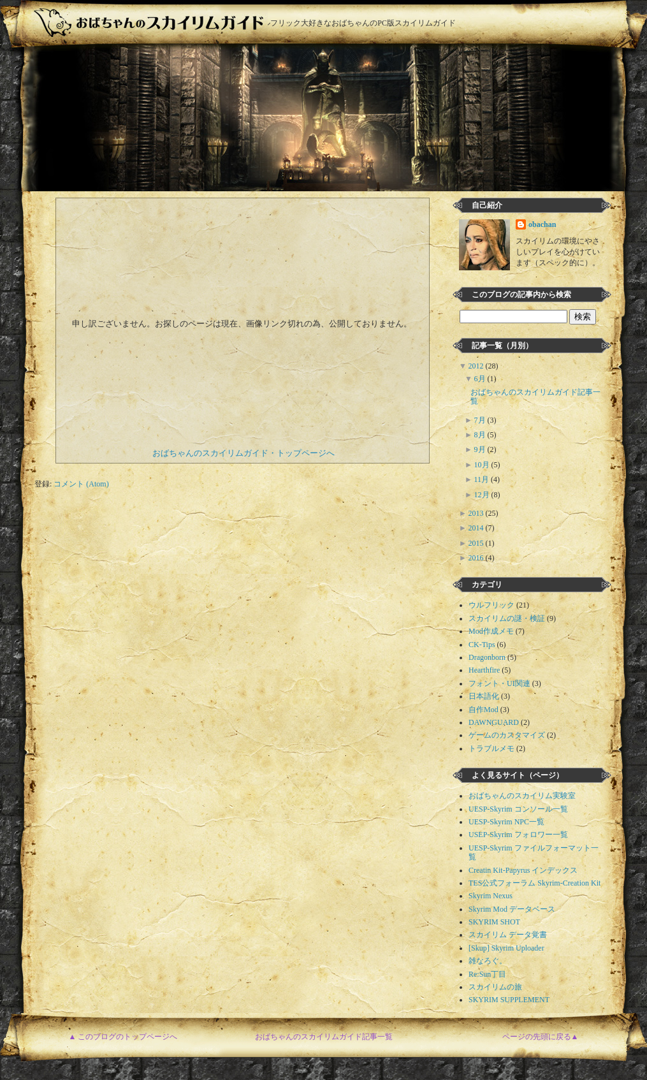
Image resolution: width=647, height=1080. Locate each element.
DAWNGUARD (494, 722)
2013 (477, 513)
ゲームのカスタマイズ (507, 735)
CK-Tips (482, 644)
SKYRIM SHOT (494, 921)
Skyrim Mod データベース (512, 909)
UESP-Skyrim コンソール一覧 (518, 809)
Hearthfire (484, 670)
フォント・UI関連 (499, 683)
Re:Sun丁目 (487, 974)
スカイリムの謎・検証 (507, 618)
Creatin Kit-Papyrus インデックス (523, 870)
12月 (482, 494)
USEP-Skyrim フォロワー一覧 (518, 834)
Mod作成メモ (491, 631)
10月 (482, 464)
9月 (481, 449)
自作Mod (483, 709)
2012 (477, 365)
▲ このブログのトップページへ (123, 1036)
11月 (482, 479)
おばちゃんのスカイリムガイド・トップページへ (243, 453)
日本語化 (484, 696)
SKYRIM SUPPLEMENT (509, 999)
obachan (542, 224)
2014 (477, 527)
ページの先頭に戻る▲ (540, 1036)
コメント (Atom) (81, 483)
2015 (477, 543)
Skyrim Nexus (491, 895)
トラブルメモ (491, 748)
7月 (481, 420)
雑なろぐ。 (488, 960)
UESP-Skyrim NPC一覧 (506, 821)
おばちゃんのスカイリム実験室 (522, 795)
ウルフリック (491, 605)
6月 (481, 378)
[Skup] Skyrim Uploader (506, 948)
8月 (481, 434)
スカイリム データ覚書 (508, 934)
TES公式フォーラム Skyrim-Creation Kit (534, 883)
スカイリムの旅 (495, 986)
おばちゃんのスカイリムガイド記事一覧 (324, 1036)
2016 (477, 557)
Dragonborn (487, 657)
